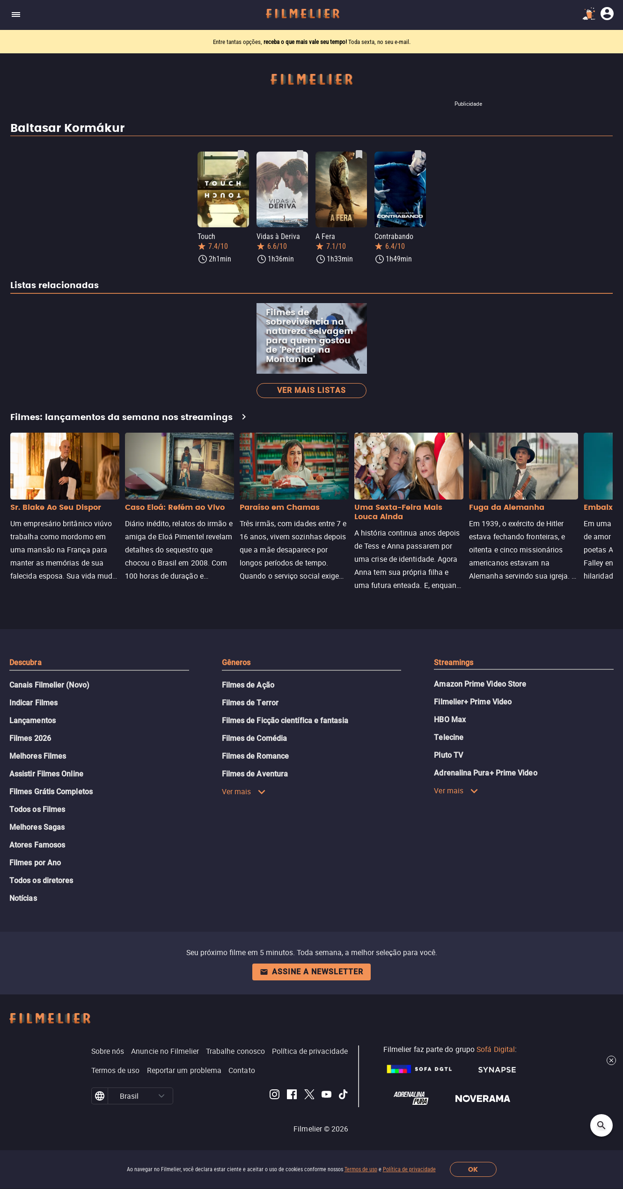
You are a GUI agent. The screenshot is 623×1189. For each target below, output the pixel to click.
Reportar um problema (184, 1070)
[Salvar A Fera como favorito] (359, 154)
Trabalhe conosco (235, 1051)
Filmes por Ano (35, 862)
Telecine (448, 737)
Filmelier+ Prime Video (473, 701)
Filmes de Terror (250, 702)
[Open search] (601, 1125)
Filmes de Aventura (255, 773)
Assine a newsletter (311, 971)
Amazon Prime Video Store (480, 684)
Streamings (453, 662)
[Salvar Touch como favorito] (241, 154)
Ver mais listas (311, 390)
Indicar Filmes (33, 702)
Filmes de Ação (248, 685)
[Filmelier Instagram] (274, 1095)
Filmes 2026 (30, 738)
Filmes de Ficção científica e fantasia (285, 720)
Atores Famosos (37, 845)
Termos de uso (360, 1169)
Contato (241, 1070)
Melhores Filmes (37, 756)
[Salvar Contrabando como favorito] (418, 154)
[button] (161, 1096)
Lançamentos (32, 720)
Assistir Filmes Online (46, 773)
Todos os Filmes (37, 809)
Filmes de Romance (255, 756)
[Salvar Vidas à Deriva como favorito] (300, 154)
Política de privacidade (409, 1169)
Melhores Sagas (37, 827)
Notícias (23, 898)
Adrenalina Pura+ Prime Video (485, 772)
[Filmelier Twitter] (309, 1095)
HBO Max (450, 719)
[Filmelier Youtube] (326, 1095)
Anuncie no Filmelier (165, 1051)
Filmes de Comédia (254, 738)
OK (473, 1169)
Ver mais (244, 791)
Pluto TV (448, 755)
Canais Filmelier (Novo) (49, 685)
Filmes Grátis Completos (51, 791)
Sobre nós (108, 1051)
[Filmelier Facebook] (292, 1095)
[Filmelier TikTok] (344, 1095)
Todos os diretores (41, 880)
